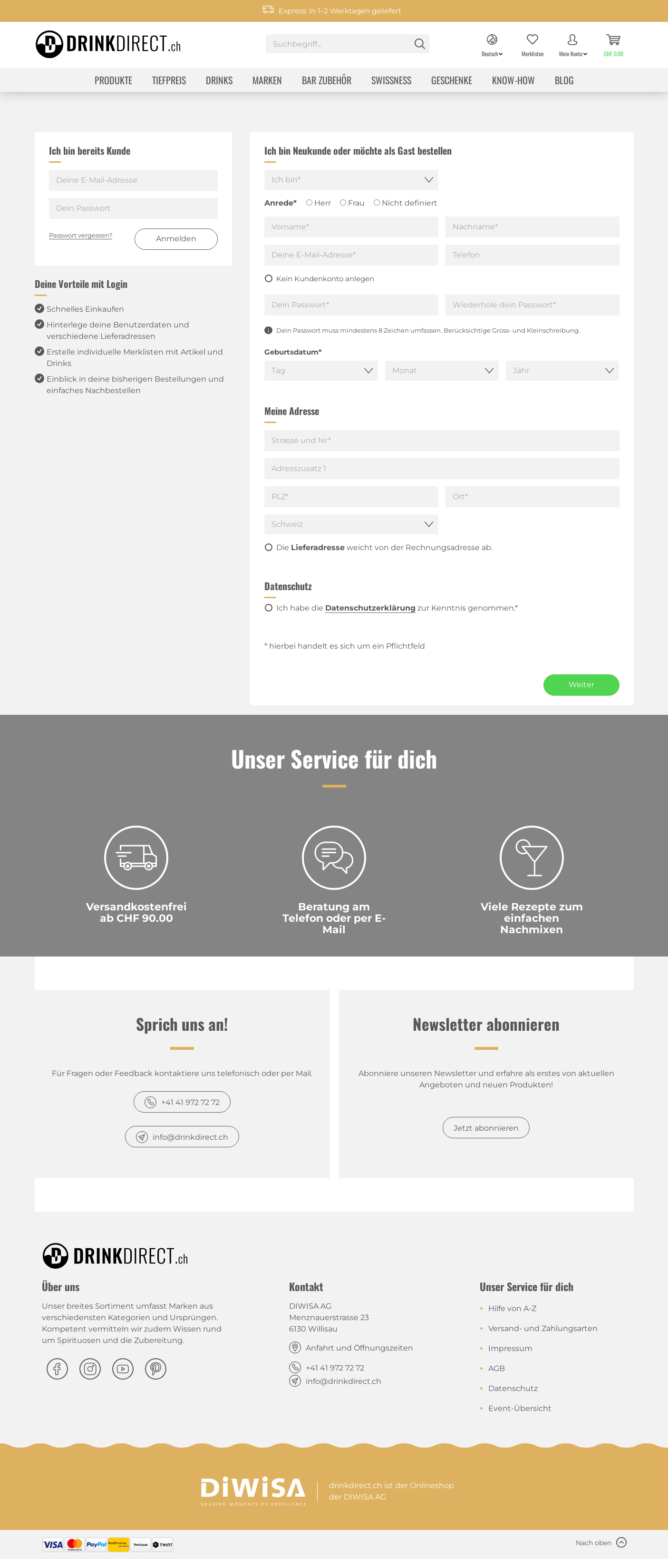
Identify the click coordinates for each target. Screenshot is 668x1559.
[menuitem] (348, 45)
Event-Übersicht (520, 1408)
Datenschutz (513, 1388)
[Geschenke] (451, 81)
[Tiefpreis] (169, 81)
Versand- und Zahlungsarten (543, 1328)
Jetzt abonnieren (486, 1128)
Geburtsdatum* (293, 351)
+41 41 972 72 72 (190, 1102)
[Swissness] (391, 81)
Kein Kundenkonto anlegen (325, 278)
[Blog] (564, 81)
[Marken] (267, 81)
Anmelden (176, 238)
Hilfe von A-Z (512, 1308)
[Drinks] (219, 81)
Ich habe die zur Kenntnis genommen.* (397, 608)
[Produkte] (113, 81)
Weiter (581, 684)
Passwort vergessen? (80, 235)
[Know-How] (513, 81)
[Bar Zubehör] (326, 81)
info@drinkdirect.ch (190, 1137)
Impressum (510, 1348)
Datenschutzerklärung (370, 607)
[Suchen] (420, 43)
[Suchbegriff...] (348, 43)
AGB (496, 1368)
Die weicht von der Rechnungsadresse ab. (384, 547)
